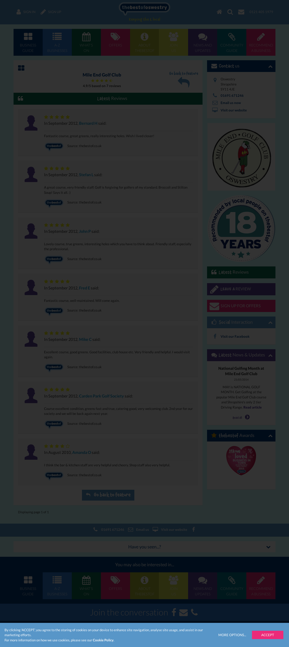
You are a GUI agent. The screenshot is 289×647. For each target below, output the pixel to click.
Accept (267, 635)
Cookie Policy (103, 640)
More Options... (232, 635)
